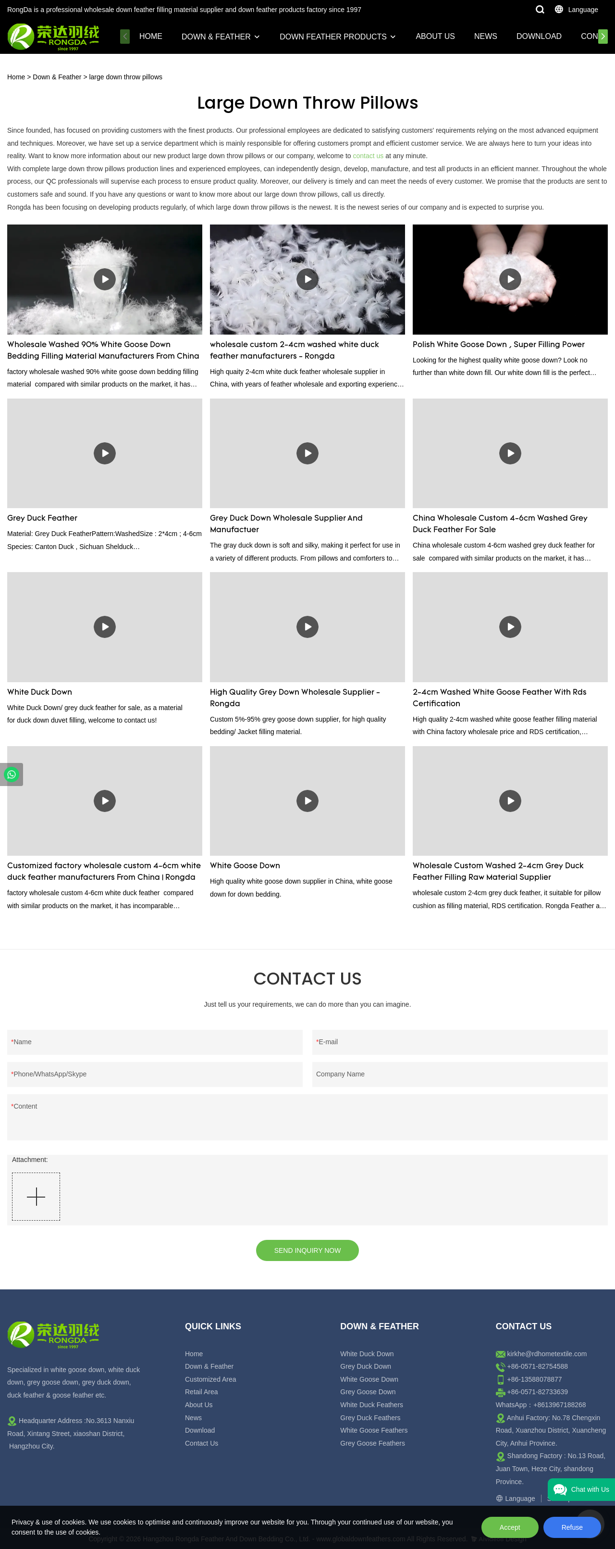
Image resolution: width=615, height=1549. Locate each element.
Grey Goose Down (367, 1392)
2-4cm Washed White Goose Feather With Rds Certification (500, 698)
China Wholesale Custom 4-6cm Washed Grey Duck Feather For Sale (500, 524)
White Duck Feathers (371, 1405)
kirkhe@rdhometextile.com (547, 1354)
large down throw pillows (125, 77)
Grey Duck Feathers (370, 1418)
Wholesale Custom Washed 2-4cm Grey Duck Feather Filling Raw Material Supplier (498, 872)
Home (150, 36)
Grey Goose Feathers (372, 1443)
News (485, 36)
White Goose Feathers (373, 1430)
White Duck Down (39, 693)
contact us (368, 156)
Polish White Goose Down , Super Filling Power (499, 345)
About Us (435, 36)
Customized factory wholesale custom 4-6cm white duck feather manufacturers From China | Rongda (104, 872)
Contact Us (201, 1443)
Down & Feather (216, 37)
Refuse (572, 1527)
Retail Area (201, 1392)
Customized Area (210, 1379)
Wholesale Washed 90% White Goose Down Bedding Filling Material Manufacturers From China (103, 351)
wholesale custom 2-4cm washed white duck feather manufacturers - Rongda (294, 351)
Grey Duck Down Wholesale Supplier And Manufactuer (286, 524)
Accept (510, 1527)
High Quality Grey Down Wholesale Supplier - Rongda (295, 698)
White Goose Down (245, 866)
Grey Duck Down (365, 1366)
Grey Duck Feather (42, 519)
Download (539, 36)
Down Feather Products (333, 37)
